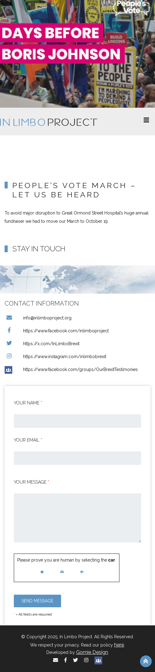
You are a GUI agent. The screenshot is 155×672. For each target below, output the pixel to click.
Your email (28, 440)
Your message (31, 482)
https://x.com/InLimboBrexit (42, 343)
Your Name (28, 402)
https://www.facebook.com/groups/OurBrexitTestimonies (71, 369)
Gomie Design (92, 652)
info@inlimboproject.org (38, 317)
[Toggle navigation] (146, 121)
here (119, 645)
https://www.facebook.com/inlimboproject (57, 330)
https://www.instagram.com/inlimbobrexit (55, 356)
